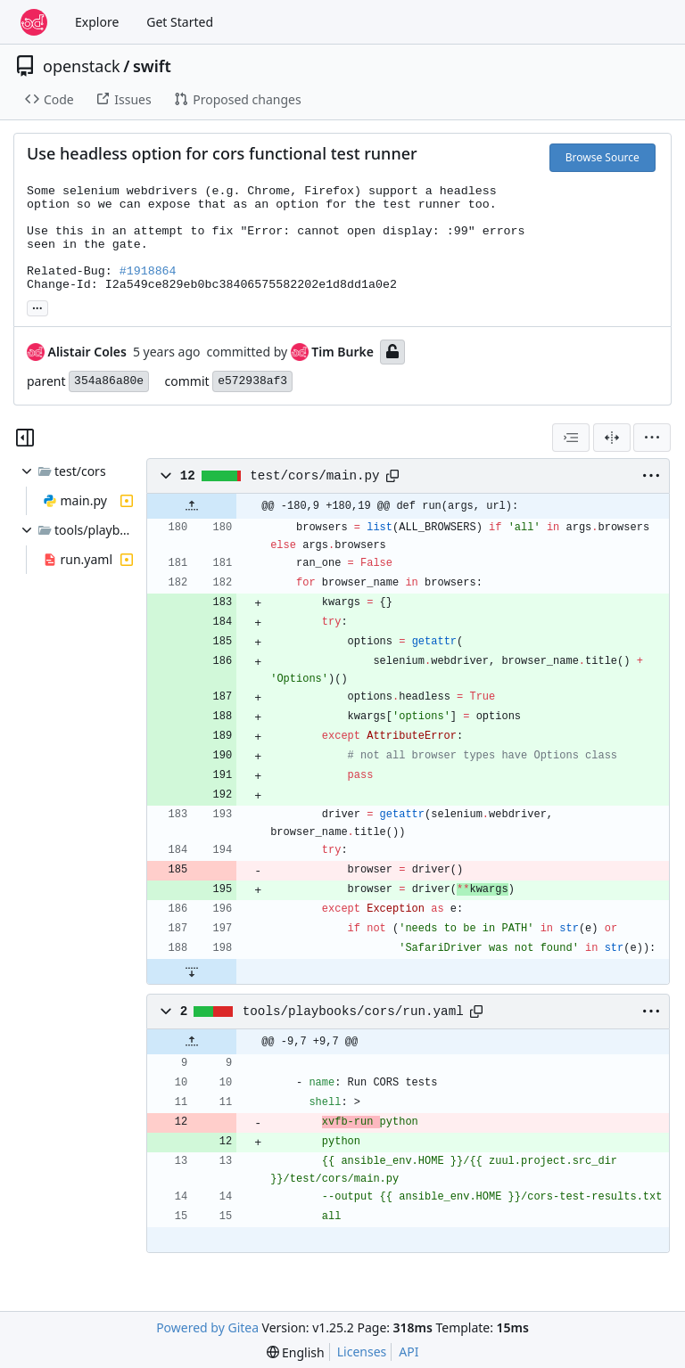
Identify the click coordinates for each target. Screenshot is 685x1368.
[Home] (34, 22)
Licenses (362, 1351)
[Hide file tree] (25, 437)
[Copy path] (392, 475)
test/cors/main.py (314, 476)
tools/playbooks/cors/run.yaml (353, 1011)
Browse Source (602, 157)
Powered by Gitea (207, 1327)
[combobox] (571, 437)
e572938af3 (252, 381)
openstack (81, 66)
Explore (97, 21)
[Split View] (612, 437)
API (408, 1351)
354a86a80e (109, 381)
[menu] (652, 437)
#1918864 (148, 271)
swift (152, 66)
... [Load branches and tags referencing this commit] (37, 306)
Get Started (179, 21)
